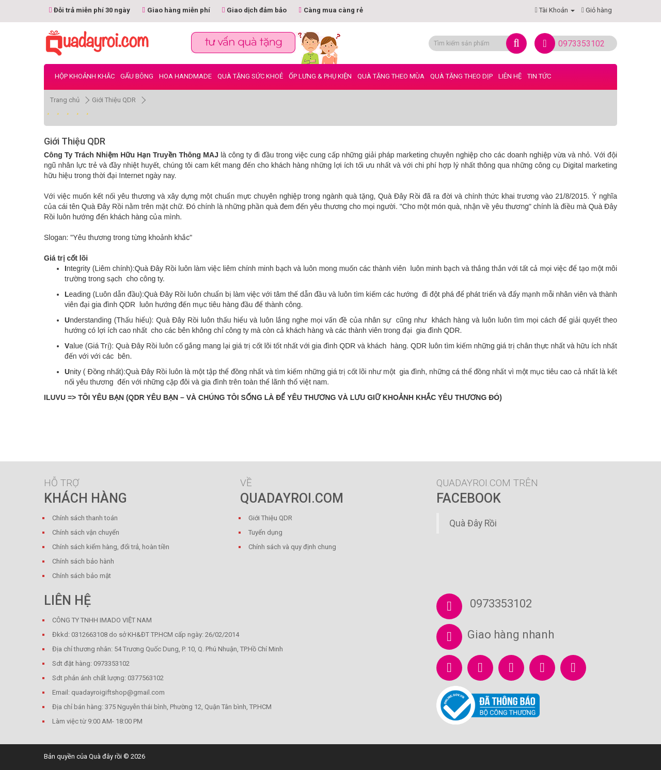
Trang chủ (65, 100)
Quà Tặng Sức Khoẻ (250, 76)
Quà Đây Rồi (473, 523)
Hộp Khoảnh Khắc (85, 76)
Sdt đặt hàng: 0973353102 (91, 663)
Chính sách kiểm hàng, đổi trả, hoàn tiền (110, 547)
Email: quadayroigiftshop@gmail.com (108, 692)
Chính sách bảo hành (83, 561)
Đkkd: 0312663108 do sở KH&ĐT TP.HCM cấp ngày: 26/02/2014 (145, 634)
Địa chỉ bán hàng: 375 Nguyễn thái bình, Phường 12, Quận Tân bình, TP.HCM (162, 707)
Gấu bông (136, 76)
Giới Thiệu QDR (114, 100)
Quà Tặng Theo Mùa (390, 76)
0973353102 (581, 44)
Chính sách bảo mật (81, 576)
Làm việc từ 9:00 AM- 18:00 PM (97, 721)
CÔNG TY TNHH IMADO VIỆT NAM (102, 620)
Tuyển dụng (265, 532)
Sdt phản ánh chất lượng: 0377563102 (108, 678)
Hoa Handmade (185, 76)
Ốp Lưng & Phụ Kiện (320, 76)
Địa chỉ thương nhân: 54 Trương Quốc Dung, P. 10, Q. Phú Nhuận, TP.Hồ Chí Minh (167, 649)
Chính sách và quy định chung (292, 547)
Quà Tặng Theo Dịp (461, 76)
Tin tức (539, 76)
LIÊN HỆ (510, 76)
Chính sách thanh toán (85, 518)
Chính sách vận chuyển (85, 532)
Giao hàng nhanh (510, 634)
